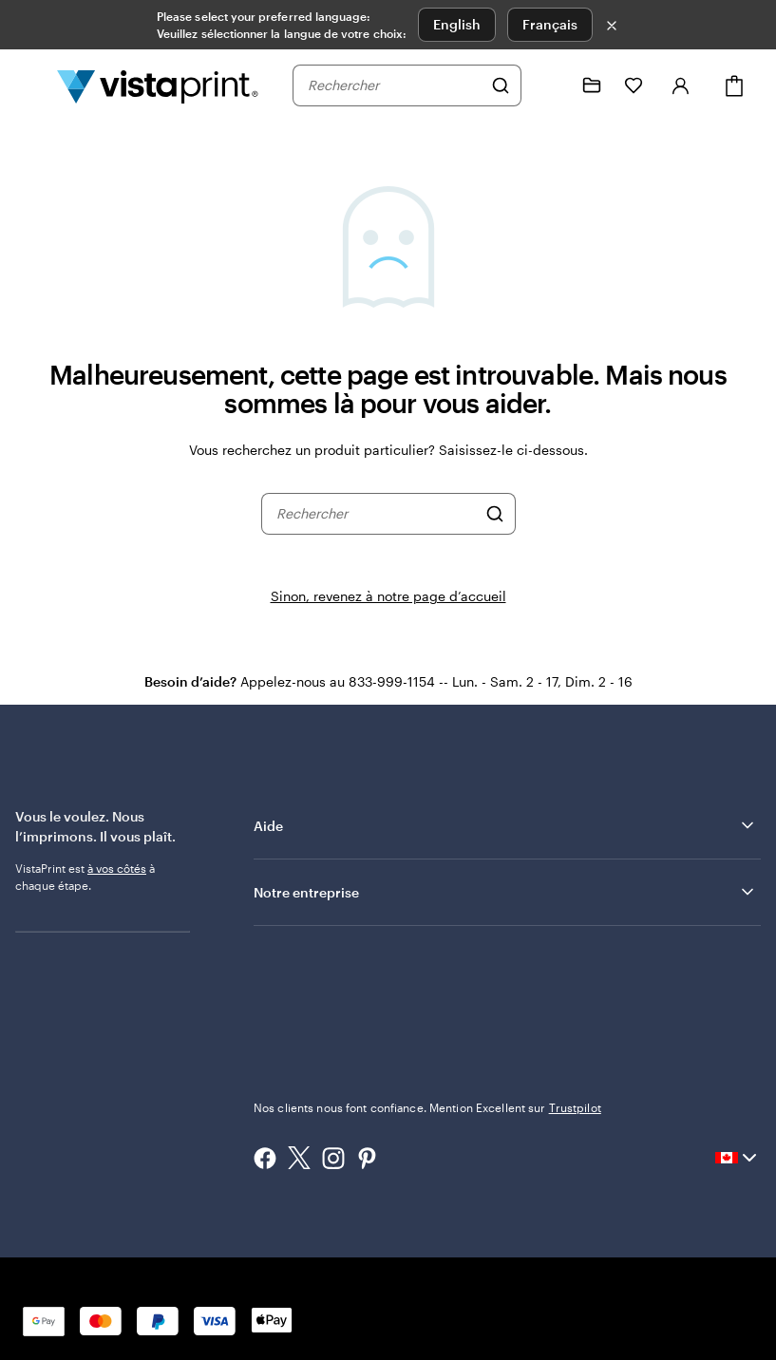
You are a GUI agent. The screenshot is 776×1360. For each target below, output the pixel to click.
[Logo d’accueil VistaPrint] (157, 85)
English (457, 24)
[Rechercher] (500, 85)
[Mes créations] (591, 85)
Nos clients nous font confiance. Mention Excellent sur (427, 1107)
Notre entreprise (505, 891)
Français (549, 24)
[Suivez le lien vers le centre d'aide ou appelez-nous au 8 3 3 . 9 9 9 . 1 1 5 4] (549, 85)
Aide (505, 825)
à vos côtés (116, 868)
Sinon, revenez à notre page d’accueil (388, 596)
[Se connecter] (681, 85)
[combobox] (395, 85)
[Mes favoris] (633, 85)
